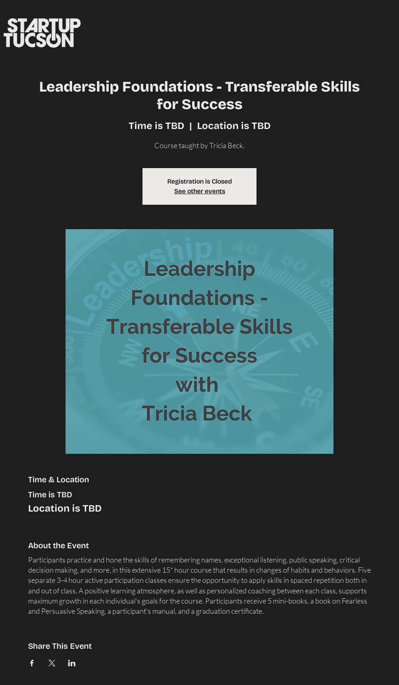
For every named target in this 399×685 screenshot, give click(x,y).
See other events (199, 191)
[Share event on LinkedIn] (72, 663)
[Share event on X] (52, 663)
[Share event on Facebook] (32, 663)
